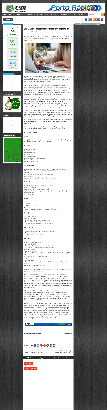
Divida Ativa (53, 14)
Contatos (23, 1)
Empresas (19, 14)
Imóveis (10, 14)
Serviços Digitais (41, 14)
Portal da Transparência (53, 1)
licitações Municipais (72, 1)
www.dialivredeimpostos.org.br (38, 271)
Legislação (80, 14)
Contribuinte (29, 14)
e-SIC (63, 1)
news (26, 333)
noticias (30, 333)
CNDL (70, 78)
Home (4, 1)
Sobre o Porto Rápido (13, 1)
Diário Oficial (32, 1)
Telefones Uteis (41, 1)
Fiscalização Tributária (67, 14)
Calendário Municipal (84, 1)
